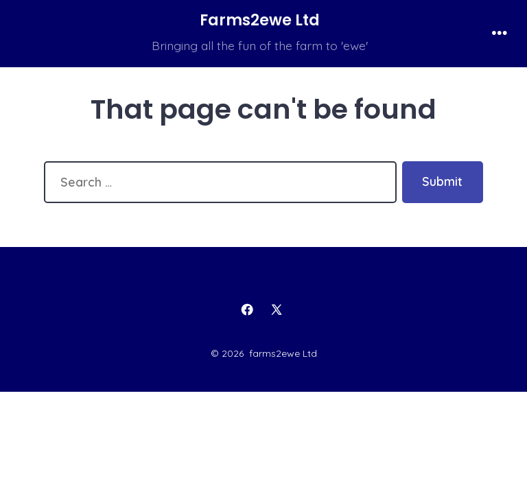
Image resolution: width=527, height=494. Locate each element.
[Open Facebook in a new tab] (247, 309)
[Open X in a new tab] (277, 309)
